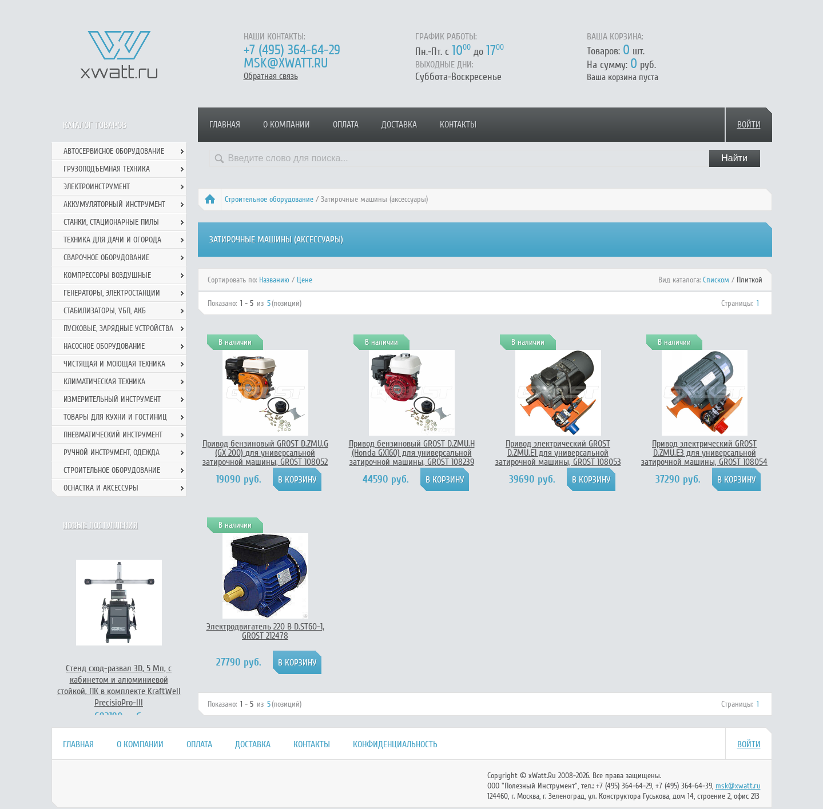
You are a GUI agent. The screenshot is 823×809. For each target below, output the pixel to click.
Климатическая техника (104, 381)
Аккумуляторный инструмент (114, 204)
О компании (286, 124)
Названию (274, 280)
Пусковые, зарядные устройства (118, 328)
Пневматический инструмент (112, 435)
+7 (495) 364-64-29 (292, 50)
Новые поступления (100, 525)
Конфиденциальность (395, 744)
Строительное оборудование (269, 199)
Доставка (399, 124)
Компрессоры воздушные (107, 275)
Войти (749, 124)
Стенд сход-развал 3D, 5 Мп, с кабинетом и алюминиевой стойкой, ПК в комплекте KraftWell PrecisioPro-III (119, 685)
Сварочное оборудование (106, 257)
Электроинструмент (96, 187)
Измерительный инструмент (112, 399)
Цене (304, 280)
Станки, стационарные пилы (111, 222)
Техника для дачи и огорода (112, 240)
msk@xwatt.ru (286, 63)
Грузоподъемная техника (106, 169)
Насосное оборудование (104, 346)
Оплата (346, 124)
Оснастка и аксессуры (100, 488)
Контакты (458, 124)
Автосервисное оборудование (113, 151)
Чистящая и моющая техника (114, 364)
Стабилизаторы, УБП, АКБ (104, 311)
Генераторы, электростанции (111, 293)
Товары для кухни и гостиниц (115, 417)
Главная (224, 124)
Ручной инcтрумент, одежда (111, 452)
